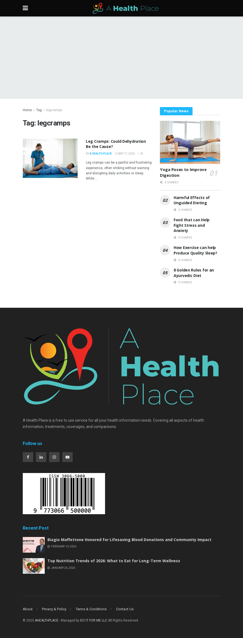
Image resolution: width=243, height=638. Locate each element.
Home (27, 110)
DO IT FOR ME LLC (93, 620)
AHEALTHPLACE (46, 620)
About (28, 609)
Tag (39, 110)
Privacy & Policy (54, 609)
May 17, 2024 (125, 153)
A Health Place (101, 153)
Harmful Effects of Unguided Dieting (192, 200)
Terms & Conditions (91, 609)
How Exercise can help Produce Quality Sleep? (196, 250)
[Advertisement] (121, 57)
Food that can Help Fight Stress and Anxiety (192, 225)
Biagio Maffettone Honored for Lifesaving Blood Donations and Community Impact (129, 539)
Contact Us (125, 609)
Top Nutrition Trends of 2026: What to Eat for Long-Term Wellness (113, 560)
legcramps (54, 110)
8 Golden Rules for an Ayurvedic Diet (194, 272)
